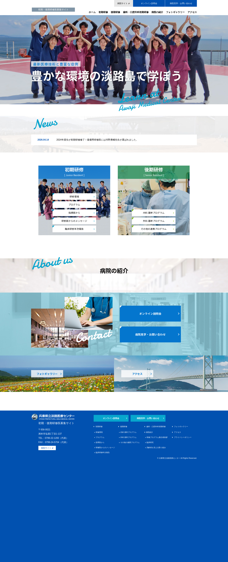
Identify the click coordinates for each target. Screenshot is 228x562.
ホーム (92, 12)
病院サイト (122, 3)
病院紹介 (149, 532)
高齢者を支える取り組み (156, 548)
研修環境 (74, 196)
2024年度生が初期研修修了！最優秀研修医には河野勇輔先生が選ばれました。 (97, 139)
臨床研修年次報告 (74, 228)
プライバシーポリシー (183, 538)
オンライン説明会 (149, 3)
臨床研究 (150, 542)
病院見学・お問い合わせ (181, 3)
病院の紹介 (157, 12)
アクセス (192, 12)
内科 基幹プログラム (153, 212)
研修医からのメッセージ (74, 220)
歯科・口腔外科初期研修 (136, 12)
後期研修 (115, 12)
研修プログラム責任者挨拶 (157, 538)
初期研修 (103, 12)
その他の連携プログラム (153, 228)
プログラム (74, 204)
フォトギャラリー (175, 12)
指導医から (74, 212)
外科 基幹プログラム (153, 220)
